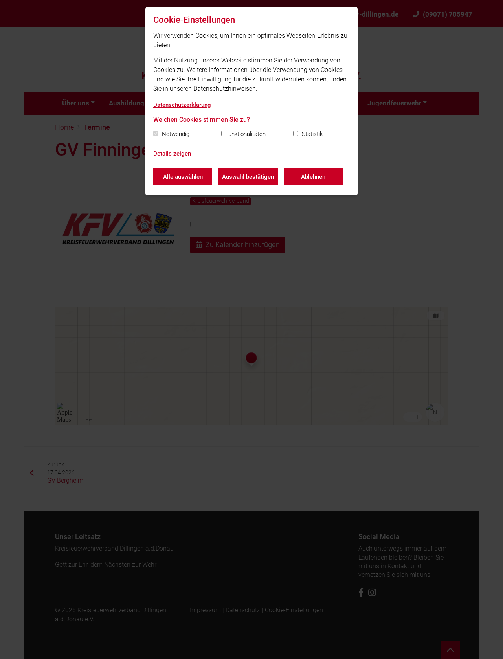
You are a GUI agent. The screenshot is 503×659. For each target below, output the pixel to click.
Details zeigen (172, 153)
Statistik (312, 134)
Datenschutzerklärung (182, 104)
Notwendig (175, 134)
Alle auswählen (183, 176)
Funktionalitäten (245, 134)
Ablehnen (313, 176)
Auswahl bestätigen (248, 176)
